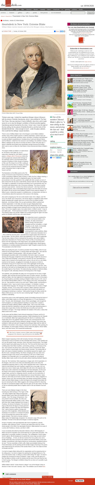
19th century (53, 152)
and (14, 156)
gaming (67, 9)
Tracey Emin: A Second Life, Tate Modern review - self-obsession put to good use (83, 127)
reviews (3, 12)
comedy (42, 9)
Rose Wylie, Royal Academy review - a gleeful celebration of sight (83, 134)
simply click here (88, 61)
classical (28, 9)
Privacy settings (47, 477)
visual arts (56, 9)
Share (56, 31)
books (81, 9)
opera (17, 9)
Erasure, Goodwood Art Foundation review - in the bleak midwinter (82, 119)
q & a (27, 12)
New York (59, 152)
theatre (36, 9)
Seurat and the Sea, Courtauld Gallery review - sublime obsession (83, 149)
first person (44, 12)
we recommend (56, 12)
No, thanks (79, 480)
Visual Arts (8, 16)
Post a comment (7, 477)
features (11, 12)
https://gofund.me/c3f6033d (85, 32)
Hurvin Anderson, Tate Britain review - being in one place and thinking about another (83, 96)
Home (2, 16)
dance (49, 9)
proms (35, 12)
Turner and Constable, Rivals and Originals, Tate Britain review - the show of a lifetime (82, 164)
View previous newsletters (81, 193)
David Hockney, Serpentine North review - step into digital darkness (82, 103)
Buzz (51, 150)
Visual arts (59, 150)
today (3, 9)
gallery (20, 12)
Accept (70, 480)
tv (62, 9)
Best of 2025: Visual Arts (80, 155)
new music (10, 9)
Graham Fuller (7, 31)
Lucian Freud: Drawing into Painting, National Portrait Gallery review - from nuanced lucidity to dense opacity (83, 142)
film (22, 9)
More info (37, 483)
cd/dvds (74, 9)
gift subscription (85, 68)
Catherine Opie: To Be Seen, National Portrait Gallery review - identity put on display (83, 111)
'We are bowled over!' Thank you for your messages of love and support (83, 79)
